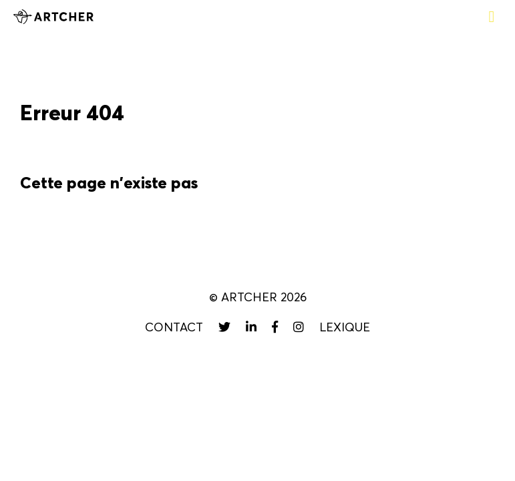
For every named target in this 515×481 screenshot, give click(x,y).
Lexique (344, 327)
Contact (174, 327)
